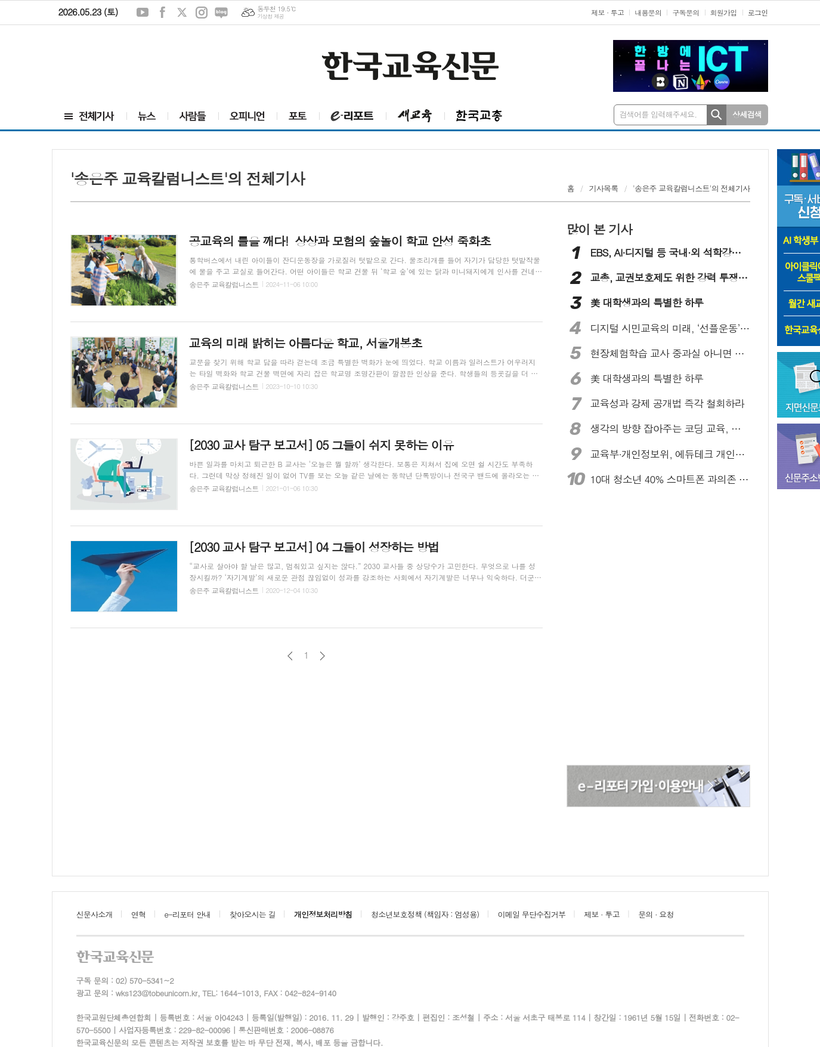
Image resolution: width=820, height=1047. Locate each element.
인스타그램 (202, 12)
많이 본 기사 (599, 229)
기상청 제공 (270, 16)
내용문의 (648, 12)
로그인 (758, 12)
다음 (322, 656)
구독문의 (685, 12)
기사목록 (603, 188)
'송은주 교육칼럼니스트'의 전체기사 (691, 188)
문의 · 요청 (656, 914)
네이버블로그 (221, 12)
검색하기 (716, 114)
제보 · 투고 (607, 12)
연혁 (138, 914)
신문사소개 (94, 914)
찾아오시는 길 (253, 914)
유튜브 (142, 12)
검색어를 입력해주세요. (658, 114)
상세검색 (747, 114)
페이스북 (162, 12)
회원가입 (723, 12)
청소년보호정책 (425, 914)
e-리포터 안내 (188, 914)
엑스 (182, 12)
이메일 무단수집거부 (532, 914)
